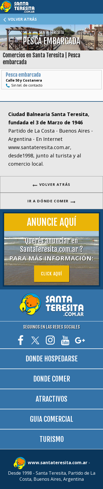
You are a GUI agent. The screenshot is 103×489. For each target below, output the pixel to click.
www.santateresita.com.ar (58, 463)
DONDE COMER (51, 379)
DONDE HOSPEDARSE (52, 358)
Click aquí (51, 273)
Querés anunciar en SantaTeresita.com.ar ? (51, 249)
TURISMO (52, 439)
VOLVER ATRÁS (20, 19)
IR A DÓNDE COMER (51, 200)
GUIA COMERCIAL (51, 419)
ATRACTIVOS (51, 399)
